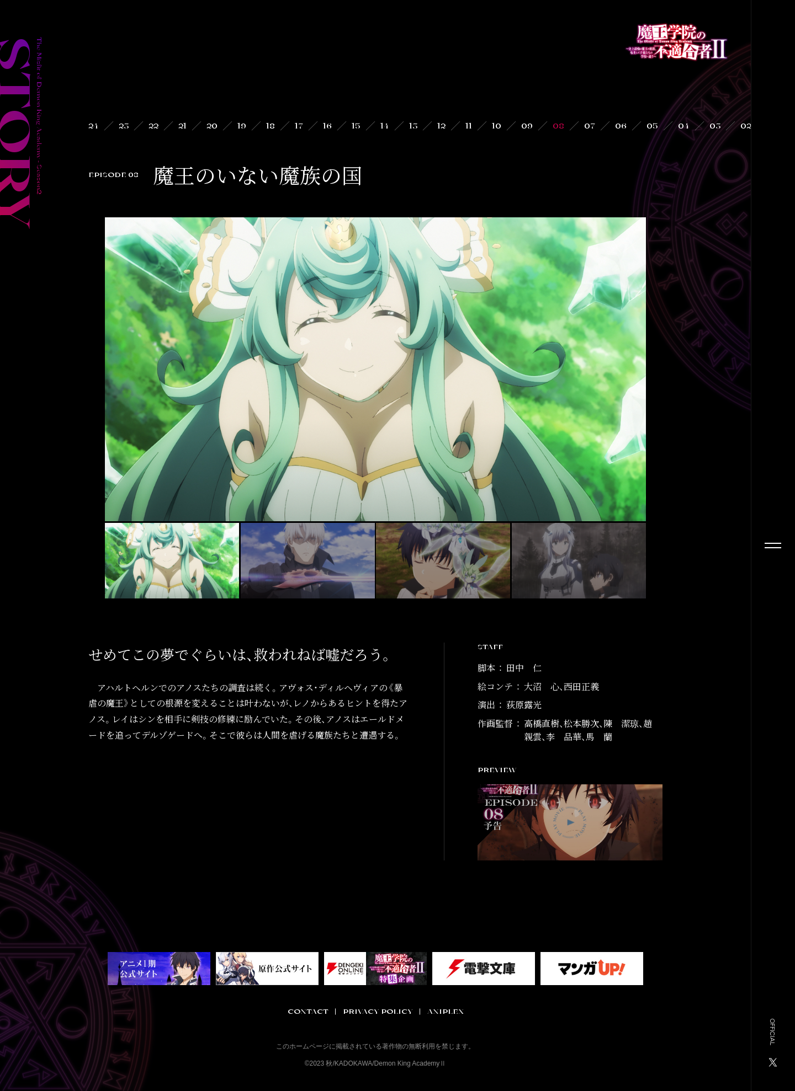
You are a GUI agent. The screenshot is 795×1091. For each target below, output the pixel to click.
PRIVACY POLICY (378, 1011)
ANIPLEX (445, 1011)
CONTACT (308, 1011)
